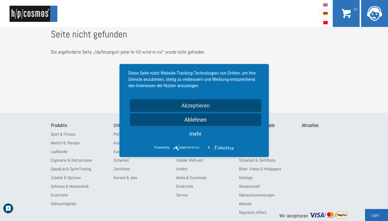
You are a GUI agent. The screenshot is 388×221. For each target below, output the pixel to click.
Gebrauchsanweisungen (256, 195)
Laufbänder (59, 151)
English (325, 4)
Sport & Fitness (63, 134)
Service (182, 195)
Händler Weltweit (189, 160)
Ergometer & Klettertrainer (71, 160)
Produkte (59, 125)
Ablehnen (195, 119)
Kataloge (245, 177)
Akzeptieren (195, 105)
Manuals (245, 203)
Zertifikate (122, 169)
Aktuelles (310, 125)
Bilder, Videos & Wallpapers (260, 169)
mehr (195, 134)
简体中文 (325, 22)
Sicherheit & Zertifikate (257, 160)
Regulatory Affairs (252, 212)
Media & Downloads (191, 177)
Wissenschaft (249, 186)
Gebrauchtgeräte (63, 203)
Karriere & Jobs (125, 177)
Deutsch (325, 13)
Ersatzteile (59, 195)
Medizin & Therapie (65, 143)
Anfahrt (182, 169)
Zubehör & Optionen (66, 177)
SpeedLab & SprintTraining (71, 169)
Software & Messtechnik (70, 186)
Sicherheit (121, 160)
